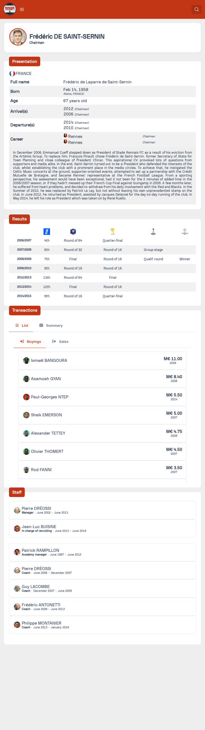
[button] (22, 9)
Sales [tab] (60, 342)
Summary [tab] (51, 325)
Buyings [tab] (30, 342)
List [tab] (21, 325)
